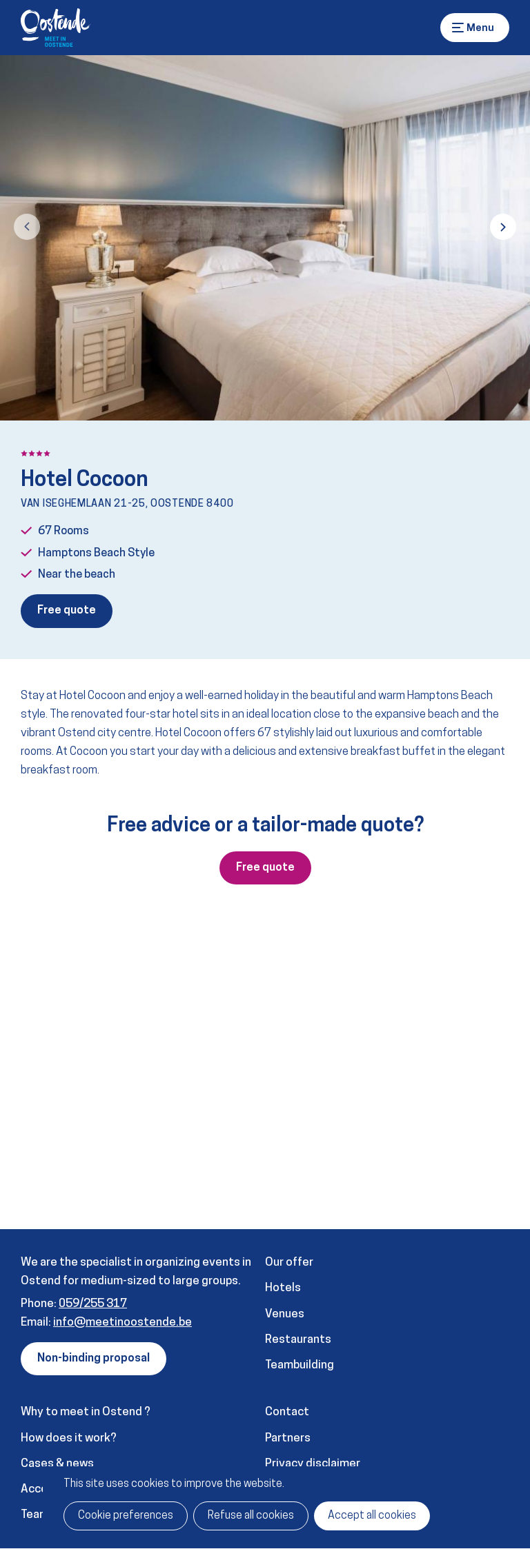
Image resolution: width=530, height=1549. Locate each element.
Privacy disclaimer (312, 1464)
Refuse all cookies (251, 1515)
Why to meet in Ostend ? (85, 1412)
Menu (458, 27)
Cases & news (57, 1464)
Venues (284, 1314)
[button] (27, 227)
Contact (287, 1412)
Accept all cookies (372, 1515)
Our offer (289, 1262)
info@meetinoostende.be (122, 1322)
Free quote (66, 610)
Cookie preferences (125, 1515)
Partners (288, 1438)
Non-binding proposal (93, 1358)
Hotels (283, 1288)
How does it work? (69, 1438)
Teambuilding (299, 1365)
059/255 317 (93, 1304)
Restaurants (298, 1340)
